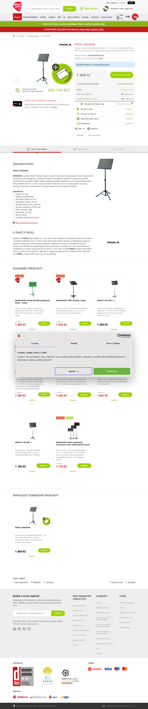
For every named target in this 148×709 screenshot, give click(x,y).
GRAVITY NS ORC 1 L (106, 300)
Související (50, 582)
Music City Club (125, 622)
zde (36, 624)
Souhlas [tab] (35, 343)
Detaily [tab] (74, 343)
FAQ (97, 648)
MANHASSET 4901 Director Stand (71, 300)
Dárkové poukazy (102, 607)
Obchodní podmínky (103, 612)
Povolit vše (112, 371)
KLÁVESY (52, 17)
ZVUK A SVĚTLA (73, 17)
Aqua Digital (130, 706)
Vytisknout (94, 129)
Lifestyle (95, 17)
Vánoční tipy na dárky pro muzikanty (40, 100)
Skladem (32, 329)
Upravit (74, 371)
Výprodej (19, 276)
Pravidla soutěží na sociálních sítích (103, 632)
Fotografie (37, 582)
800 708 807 (59, 90)
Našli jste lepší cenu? (90, 118)
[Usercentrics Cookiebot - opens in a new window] (119, 336)
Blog (131, 3)
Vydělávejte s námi (126, 617)
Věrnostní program (79, 635)
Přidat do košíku (121, 75)
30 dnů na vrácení (88, 114)
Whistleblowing (125, 627)
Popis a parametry (21, 582)
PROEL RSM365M (22, 527)
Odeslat (58, 613)
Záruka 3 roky (86, 109)
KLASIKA (85, 17)
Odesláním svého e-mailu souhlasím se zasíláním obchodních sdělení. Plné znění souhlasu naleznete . (38, 622)
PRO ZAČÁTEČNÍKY (30, 17)
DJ (64, 17)
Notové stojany (33, 36)
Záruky (98, 602)
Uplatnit (129, 118)
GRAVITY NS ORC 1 (23, 442)
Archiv (75, 645)
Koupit (43, 323)
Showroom (85, 123)
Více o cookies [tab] (113, 343)
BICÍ (59, 17)
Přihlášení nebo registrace (121, 8)
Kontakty (122, 3)
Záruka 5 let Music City (94, 104)
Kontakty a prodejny (127, 602)
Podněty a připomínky (127, 612)
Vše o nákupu (111, 3)
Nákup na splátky (79, 640)
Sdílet (80, 129)
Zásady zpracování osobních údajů (103, 618)
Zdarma (129, 109)
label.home (14, 36)
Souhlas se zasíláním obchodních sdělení (103, 625)
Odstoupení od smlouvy (104, 643)
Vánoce (17, 17)
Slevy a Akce (106, 17)
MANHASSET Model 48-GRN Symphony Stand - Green (32, 301)
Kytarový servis (78, 625)
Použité (69, 418)
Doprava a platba (79, 605)
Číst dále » (54, 107)
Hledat (69, 8)
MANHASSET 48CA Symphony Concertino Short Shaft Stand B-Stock (73, 443)
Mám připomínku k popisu (26, 222)
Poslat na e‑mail (117, 582)
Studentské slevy (79, 620)
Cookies (99, 653)
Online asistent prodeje (81, 630)
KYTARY (43, 17)
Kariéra (122, 607)
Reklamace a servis (103, 638)
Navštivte (129, 123)
